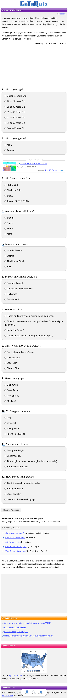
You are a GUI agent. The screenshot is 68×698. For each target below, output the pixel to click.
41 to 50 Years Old (14, 117)
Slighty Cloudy (12, 456)
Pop (7, 418)
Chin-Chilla (11, 385)
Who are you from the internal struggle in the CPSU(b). (28, 623)
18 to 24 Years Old (14, 101)
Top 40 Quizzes (52, 170)
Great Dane (11, 390)
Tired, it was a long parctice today (22, 483)
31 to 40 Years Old (14, 112)
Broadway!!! (11, 299)
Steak (8, 196)
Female (9, 150)
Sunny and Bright (14, 450)
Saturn (9, 218)
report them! (7, 695)
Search (34, 692)
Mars (8, 234)
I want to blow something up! (19, 499)
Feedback (62, 14)
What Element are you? (15, 546)
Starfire (9, 256)
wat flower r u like (13, 542)
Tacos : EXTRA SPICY (16, 201)
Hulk (7, 266)
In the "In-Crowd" (14, 330)
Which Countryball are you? (16, 631)
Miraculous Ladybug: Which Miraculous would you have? (28, 636)
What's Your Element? (15, 537)
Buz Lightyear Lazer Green (19, 352)
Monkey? (10, 401)
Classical (10, 423)
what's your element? (14, 533)
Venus (8, 228)
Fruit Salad (11, 185)
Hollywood (10, 294)
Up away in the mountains (18, 288)
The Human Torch (14, 261)
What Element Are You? (16, 551)
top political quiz (16, 675)
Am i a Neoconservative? (15, 627)
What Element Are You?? (33, 163)
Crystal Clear (12, 357)
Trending (40, 692)
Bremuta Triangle (14, 283)
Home (27, 692)
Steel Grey (10, 363)
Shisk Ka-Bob (12, 190)
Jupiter (9, 223)
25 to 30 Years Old (14, 107)
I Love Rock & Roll (14, 434)
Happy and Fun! (13, 488)
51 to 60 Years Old (14, 123)
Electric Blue (11, 368)
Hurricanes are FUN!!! (16, 466)
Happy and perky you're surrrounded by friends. (29, 316)
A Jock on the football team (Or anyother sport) (28, 335)
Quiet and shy (12, 494)
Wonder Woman (13, 250)
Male (8, 145)
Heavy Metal (11, 428)
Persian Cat (11, 396)
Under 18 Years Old (15, 96)
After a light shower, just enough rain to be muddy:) (30, 461)
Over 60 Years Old (14, 128)
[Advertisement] (34, 65)
